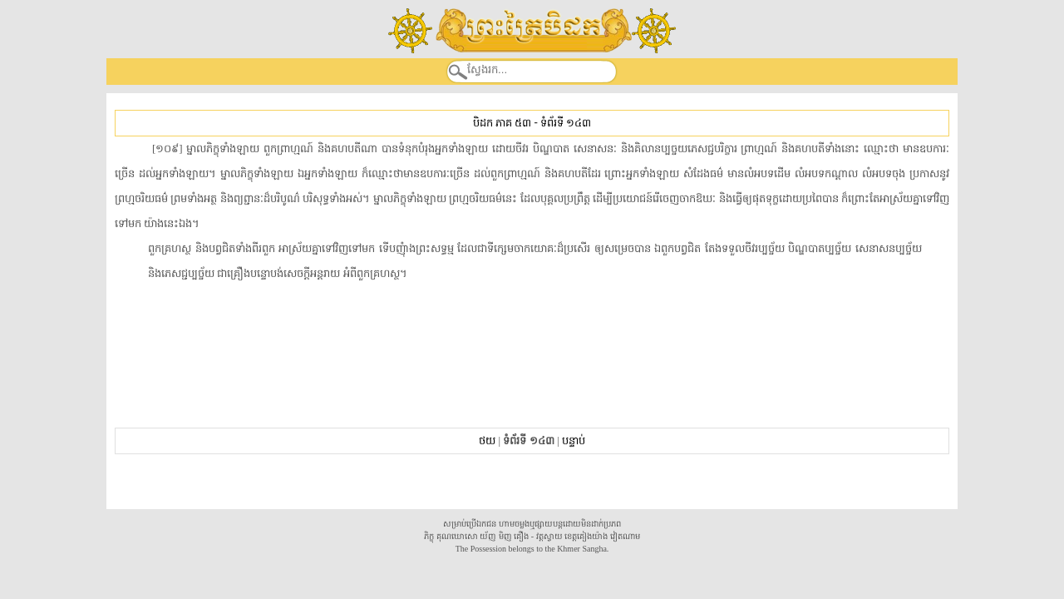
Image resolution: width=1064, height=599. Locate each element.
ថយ (487, 440)
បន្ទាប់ (573, 440)
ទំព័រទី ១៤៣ (565, 122)
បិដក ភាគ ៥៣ (502, 122)
